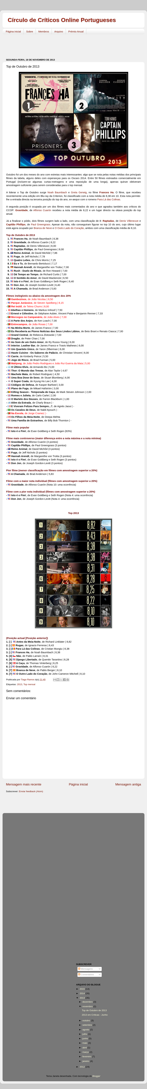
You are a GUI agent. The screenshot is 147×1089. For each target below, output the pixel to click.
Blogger (96, 1076)
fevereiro (87, 1056)
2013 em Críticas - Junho (95, 1015)
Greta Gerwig (79, 192)
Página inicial (13, 31)
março (85, 1052)
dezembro (87, 1002)
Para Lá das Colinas (108, 199)
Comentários (86, 974)
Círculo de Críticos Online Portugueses (62, 20)
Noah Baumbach (57, 192)
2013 (19, 684)
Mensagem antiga (128, 784)
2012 (82, 1067)
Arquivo (58, 31)
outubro (86, 1020)
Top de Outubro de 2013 (94, 1010)
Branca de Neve (43, 228)
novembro (87, 1006)
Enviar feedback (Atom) (31, 791)
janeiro (86, 1061)
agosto (86, 1029)
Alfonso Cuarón (42, 210)
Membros (43, 31)
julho (85, 1034)
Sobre (29, 31)
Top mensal (29, 684)
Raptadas (108, 221)
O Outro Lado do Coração (69, 228)
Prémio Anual (76, 31)
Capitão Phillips (15, 224)
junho (85, 1038)
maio (85, 1043)
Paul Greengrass (40, 224)
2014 (82, 993)
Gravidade (21, 210)
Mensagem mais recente (23, 784)
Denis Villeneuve (129, 221)
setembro (87, 1025)
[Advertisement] (68, 44)
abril (84, 1047)
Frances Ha (106, 192)
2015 (82, 989)
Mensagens (85, 969)
